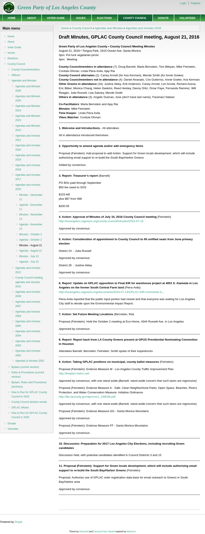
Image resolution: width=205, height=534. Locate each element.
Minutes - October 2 (30, 234)
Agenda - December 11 (30, 207)
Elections (104, 18)
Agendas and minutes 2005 (27, 323)
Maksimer (131, 531)
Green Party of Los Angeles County (56, 7)
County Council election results (29, 401)
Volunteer (187, 18)
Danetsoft (84, 531)
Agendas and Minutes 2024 (27, 108)
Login (183, 3)
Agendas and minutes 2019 (27, 157)
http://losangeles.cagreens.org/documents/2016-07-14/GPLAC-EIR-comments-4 (110, 292)
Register (195, 3)
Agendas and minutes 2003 (27, 343)
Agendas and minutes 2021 (27, 138)
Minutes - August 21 (30, 245)
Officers (15, 75)
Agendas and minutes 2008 (27, 294)
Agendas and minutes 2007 (27, 304)
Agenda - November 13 (30, 226)
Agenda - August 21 (30, 250)
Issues (80, 18)
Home (10, 18)
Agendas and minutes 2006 (27, 314)
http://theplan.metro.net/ (74, 373)
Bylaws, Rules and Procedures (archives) (29, 384)
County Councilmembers (25, 69)
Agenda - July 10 (29, 261)
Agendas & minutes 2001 (29, 360)
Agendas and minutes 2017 (27, 177)
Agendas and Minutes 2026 (27, 88)
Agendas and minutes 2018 (27, 167)
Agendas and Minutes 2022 (27, 128)
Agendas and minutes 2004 (27, 333)
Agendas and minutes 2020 (27, 147)
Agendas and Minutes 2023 (27, 118)
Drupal (18, 521)
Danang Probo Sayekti (104, 531)
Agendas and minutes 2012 (27, 270)
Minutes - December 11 (30, 197)
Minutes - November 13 (30, 216)
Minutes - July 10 (29, 256)
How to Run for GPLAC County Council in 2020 (29, 415)
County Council (134, 18)
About (31, 18)
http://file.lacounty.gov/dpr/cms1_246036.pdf (87, 396)
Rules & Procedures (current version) (27, 374)
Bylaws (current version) (25, 367)
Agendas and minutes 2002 (27, 353)
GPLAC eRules (20, 407)
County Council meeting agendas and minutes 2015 (29, 282)
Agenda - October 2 (30, 239)
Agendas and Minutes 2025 (27, 98)
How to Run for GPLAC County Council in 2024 (29, 394)
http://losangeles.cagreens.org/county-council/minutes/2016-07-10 (101, 221)
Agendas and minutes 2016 (27, 187)
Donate (163, 18)
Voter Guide (55, 18)
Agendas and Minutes (23, 80)
